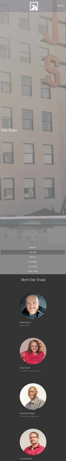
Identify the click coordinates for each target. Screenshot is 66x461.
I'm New (33, 257)
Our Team (33, 252)
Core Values (32, 266)
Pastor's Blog (33, 271)
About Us (32, 247)
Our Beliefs (33, 262)
